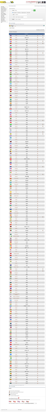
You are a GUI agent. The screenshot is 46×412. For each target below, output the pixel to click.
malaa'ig (27, 319)
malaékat (26, 321)
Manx (16, 224)
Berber (16, 76)
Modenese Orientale (16, 236)
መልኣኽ (27, 338)
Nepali (16, 249)
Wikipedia (20, 385)
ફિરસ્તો (27, 149)
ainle (26, 224)
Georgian (16, 141)
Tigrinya (16, 338)
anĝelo (27, 124)
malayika (26, 184)
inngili (27, 145)
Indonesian (16, 164)
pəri (27, 68)
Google (14, 385)
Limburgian (16, 207)
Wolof (16, 373)
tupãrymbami (27, 147)
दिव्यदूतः (27, 292)
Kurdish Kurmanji (16, 193)
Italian (16, 37)
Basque (16, 72)
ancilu (28, 247)
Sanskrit (16, 292)
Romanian (16, 284)
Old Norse (16, 259)
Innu (16, 166)
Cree (16, 108)
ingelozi (27, 375)
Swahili (16, 323)
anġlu (27, 222)
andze (27, 122)
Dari (16, 118)
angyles (28, 371)
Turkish (16, 348)
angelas (27, 211)
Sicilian (16, 311)
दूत (26, 249)
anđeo (27, 112)
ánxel (27, 64)
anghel (27, 286)
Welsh (16, 371)
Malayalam (16, 220)
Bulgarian (16, 87)
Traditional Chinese (16, 344)
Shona (16, 309)
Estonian (16, 126)
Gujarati (16, 149)
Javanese (16, 176)
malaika (27, 323)
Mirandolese (16, 234)
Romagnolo (16, 280)
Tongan (16, 342)
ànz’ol (27, 346)
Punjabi (16, 274)
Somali (16, 319)
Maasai (16, 230)
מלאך (27, 377)
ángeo (27, 205)
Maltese (16, 222)
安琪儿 (27, 49)
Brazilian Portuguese (16, 81)
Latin (16, 201)
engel (27, 116)
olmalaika (26, 230)
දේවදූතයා (27, 313)
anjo (26, 81)
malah (27, 178)
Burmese (16, 89)
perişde (26, 350)
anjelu (27, 209)
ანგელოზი (26, 141)
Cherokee (16, 103)
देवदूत (26, 228)
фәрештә (26, 70)
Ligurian (16, 205)
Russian (16, 45)
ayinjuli (25, 340)
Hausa (16, 151)
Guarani (16, 147)
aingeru (27, 72)
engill (27, 162)
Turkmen (16, 350)
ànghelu (27, 298)
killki (26, 276)
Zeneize (16, 381)
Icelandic (16, 162)
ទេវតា (27, 95)
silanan (27, 367)
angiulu (27, 99)
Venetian (16, 363)
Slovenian (16, 317)
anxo (27, 139)
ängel (27, 325)
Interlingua (16, 168)
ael (26, 85)
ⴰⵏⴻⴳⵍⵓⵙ (26, 76)
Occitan (16, 255)
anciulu (27, 311)
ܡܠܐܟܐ (27, 58)
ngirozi (27, 309)
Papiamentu (16, 265)
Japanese (16, 174)
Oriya (16, 261)
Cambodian (16, 95)
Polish (16, 270)
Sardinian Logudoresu (16, 298)
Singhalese (16, 313)
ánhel (27, 327)
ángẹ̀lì (27, 379)
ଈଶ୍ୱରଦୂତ (26, 261)
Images (16, 385)
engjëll (27, 54)
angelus (27, 201)
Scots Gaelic (16, 300)
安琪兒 (27, 344)
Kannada (16, 180)
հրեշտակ (26, 60)
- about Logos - (20, 409)
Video (23, 385)
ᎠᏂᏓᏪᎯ (27, 103)
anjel (26, 315)
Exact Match (14, 12)
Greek (16, 143)
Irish (16, 172)
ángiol (27, 232)
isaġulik (27, 170)
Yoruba (16, 379)
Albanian (16, 54)
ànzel (27, 280)
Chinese (16, 49)
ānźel (27, 236)
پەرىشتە (27, 354)
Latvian (16, 203)
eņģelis (27, 203)
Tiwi (16, 340)
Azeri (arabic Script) (16, 66)
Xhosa (16, 375)
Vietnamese (16, 365)
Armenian (16, 60)
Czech (16, 114)
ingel (27, 126)
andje (27, 369)
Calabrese (16, 93)
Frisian (16, 135)
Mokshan (16, 238)
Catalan (16, 97)
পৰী (26, 62)
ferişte (27, 193)
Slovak (16, 315)
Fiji (16, 130)
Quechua (16, 276)
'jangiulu (27, 93)
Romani (16, 282)
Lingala (16, 209)
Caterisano (16, 99)
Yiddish (16, 377)
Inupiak (16, 170)
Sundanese (16, 321)
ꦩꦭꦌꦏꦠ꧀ (27, 176)
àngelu (27, 296)
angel (27, 35)
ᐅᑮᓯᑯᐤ (27, 108)
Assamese (16, 62)
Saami (16, 288)
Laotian (16, 199)
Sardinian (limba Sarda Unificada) (16, 294)
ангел (27, 45)
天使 (25, 49)
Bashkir (16, 70)
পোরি (26, 74)
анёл (27, 91)
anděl (27, 114)
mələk (26, 68)
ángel (27, 39)
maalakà (27, 373)
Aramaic (16, 58)
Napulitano (16, 247)
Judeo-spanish (16, 178)
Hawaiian (16, 153)
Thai (16, 336)
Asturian (16, 64)
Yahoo (18, 385)
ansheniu (26, 166)
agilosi (27, 130)
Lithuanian (16, 211)
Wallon (16, 369)
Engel (27, 43)
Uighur (16, 354)
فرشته (27, 118)
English (16, 35)
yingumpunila (28, 340)
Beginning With (23, 12)
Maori (16, 226)
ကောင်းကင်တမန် (27, 89)
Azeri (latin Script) (16, 68)
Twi (16, 352)
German (16, 43)
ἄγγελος (27, 257)
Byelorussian (16, 91)
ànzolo (28, 363)
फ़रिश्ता (27, 157)
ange (27, 41)
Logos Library (10, 385)
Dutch (16, 120)
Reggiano (16, 278)
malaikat (27, 164)
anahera (25, 226)
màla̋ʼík (27, 151)
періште (27, 182)
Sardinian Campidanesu (16, 296)
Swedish (16, 325)
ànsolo (26, 363)
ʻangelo (27, 342)
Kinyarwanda (16, 184)
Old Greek (16, 257)
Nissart (16, 251)
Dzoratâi (16, 122)
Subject (13, 19)
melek (27, 348)
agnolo (28, 37)
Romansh (16, 286)
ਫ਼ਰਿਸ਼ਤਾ (27, 274)
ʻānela (27, 153)
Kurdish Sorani (16, 195)
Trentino (16, 346)
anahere (28, 226)
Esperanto (16, 124)
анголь (27, 238)
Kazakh (16, 182)
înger (27, 284)
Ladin (16, 197)
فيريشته (27, 66)
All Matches (19, 12)
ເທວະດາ (27, 199)
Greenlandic (16, 145)
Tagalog (16, 327)
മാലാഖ (27, 220)
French (16, 41)
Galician (16, 139)
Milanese (16, 232)
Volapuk (16, 367)
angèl (27, 255)
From (13, 14)
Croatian (16, 112)
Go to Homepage (12, 386)
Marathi (16, 228)
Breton (16, 85)
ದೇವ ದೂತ (26, 180)
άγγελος (27, 143)
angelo (26, 37)
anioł (27, 270)
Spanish (16, 39)
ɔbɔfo (27, 352)
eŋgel (27, 288)
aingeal (27, 172)
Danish (16, 116)
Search (13, 10)
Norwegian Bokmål (16, 253)
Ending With (28, 12)
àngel (27, 97)
